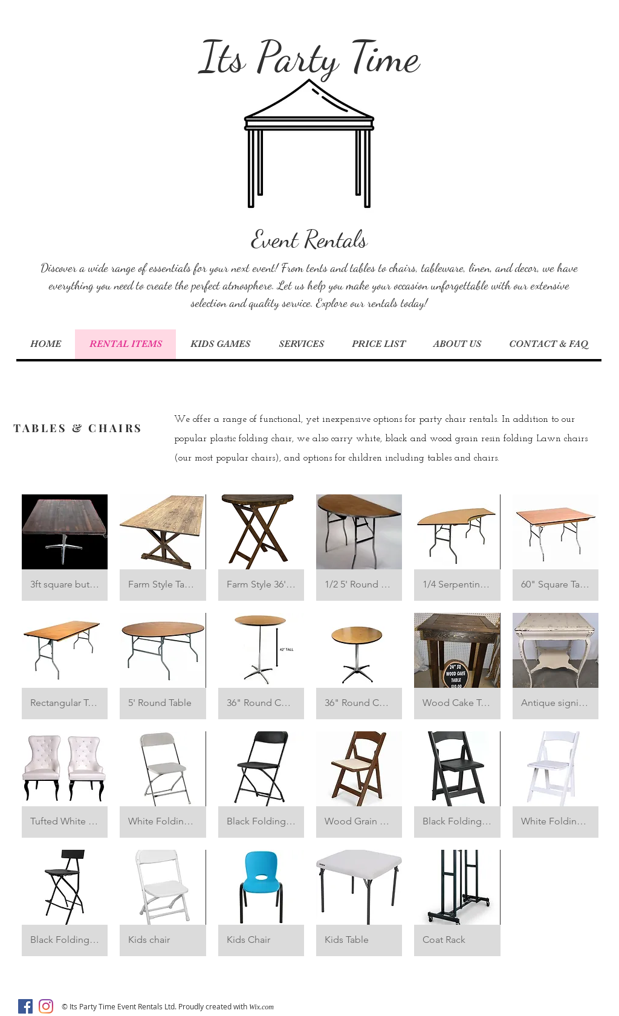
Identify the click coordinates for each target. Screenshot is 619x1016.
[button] (65, 547)
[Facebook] (25, 1006)
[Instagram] (46, 1006)
